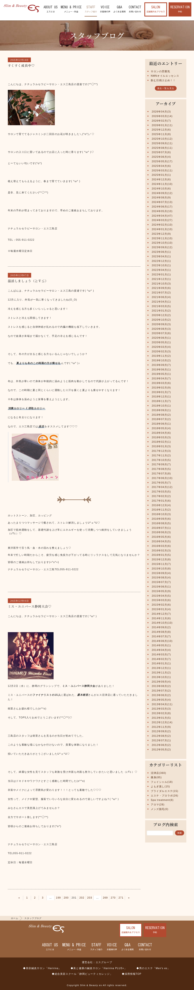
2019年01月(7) (161, 392)
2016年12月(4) (161, 505)
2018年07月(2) (161, 419)
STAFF (91, 9)
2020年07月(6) (161, 333)
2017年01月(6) (161, 500)
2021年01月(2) (161, 310)
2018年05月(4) (161, 428)
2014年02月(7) (161, 659)
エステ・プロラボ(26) (164, 795)
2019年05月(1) (161, 374)
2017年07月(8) (161, 473)
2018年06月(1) (161, 423)
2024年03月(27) (162, 220)
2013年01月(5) (161, 718)
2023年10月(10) (162, 242)
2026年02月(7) (161, 120)
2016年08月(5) (161, 523)
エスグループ (104, 962)
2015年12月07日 (19, 275)
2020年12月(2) (161, 315)
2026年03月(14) (162, 116)
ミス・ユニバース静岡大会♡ (30, 606)
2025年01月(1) (161, 175)
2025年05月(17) (162, 161)
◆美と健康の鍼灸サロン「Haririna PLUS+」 (99, 968)
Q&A (119, 9)
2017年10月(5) (161, 460)
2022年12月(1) (161, 261)
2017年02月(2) (161, 496)
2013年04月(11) (162, 704)
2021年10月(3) (161, 283)
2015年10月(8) (161, 568)
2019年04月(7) (161, 378)
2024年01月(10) (162, 229)
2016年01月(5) (161, 555)
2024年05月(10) (162, 211)
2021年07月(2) (161, 292)
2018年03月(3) (161, 437)
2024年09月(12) (162, 193)
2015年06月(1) (161, 586)
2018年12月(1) (161, 396)
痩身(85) (156, 777)
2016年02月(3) (161, 550)
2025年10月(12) (162, 138)
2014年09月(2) (161, 627)
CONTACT (135, 9)
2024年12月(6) (161, 179)
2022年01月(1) (161, 274)
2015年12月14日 (19, 59)
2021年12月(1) (161, 279)
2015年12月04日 (19, 600)
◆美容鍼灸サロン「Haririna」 (42, 968)
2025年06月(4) (161, 157)
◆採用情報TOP (131, 974)
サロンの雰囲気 (160, 71)
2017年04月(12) (162, 487)
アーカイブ (166, 103)
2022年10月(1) (161, 265)
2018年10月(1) (161, 405)
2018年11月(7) (161, 401)
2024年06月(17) (162, 206)
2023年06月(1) (161, 252)
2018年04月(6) (161, 433)
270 (113, 897)
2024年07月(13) (162, 202)
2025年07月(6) (161, 152)
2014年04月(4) (161, 650)
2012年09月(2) (161, 731)
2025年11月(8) (161, 134)
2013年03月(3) (161, 708)
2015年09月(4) (161, 573)
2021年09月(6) (161, 288)
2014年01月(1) (161, 663)
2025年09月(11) (162, 143)
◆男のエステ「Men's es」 (153, 968)
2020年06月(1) (161, 337)
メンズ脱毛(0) (159, 809)
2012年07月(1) (161, 740)
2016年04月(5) (161, 541)
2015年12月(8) (161, 559)
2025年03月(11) (162, 170)
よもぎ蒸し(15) (160, 786)
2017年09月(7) (161, 464)
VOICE (105, 9)
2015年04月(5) (161, 595)
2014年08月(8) (161, 632)
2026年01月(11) (162, 125)
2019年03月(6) (161, 383)
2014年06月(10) (162, 641)
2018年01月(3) (161, 446)
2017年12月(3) (161, 451)
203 (89, 897)
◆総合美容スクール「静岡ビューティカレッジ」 (82, 974)
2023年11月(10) (162, 238)
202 (81, 897)
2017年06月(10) (162, 478)
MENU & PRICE (71, 9)
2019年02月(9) (161, 387)
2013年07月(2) (161, 690)
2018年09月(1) (161, 410)
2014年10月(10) (162, 622)
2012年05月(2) (161, 749)
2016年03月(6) (161, 546)
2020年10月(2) (161, 319)
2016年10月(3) (161, 514)
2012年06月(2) (161, 745)
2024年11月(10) (162, 184)
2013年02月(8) (161, 713)
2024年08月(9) (161, 197)
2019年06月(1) (161, 369)
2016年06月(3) (161, 532)
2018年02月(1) (161, 441)
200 (66, 897)
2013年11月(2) (161, 672)
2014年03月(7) (161, 654)
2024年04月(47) (162, 215)
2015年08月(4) (161, 577)
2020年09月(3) (161, 324)
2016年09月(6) (161, 518)
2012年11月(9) (161, 727)
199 (58, 897)
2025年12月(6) (161, 129)
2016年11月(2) (161, 509)
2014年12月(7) (161, 614)
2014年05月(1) (161, 645)
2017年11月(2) (161, 455)
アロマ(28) (158, 804)
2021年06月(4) (161, 297)
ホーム (14, 918)
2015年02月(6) (161, 604)
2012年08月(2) (161, 736)
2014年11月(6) (161, 618)
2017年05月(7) (161, 482)
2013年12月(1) (161, 668)
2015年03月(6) (161, 600)
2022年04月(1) (161, 270)
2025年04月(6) (161, 166)
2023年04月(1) (161, 256)
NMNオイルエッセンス (165, 75)
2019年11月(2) (161, 356)
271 (121, 897)
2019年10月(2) (161, 360)
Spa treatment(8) (162, 800)
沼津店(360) (158, 773)
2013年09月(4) (161, 681)
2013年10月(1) (161, 677)
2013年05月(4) (161, 699)
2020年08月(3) (161, 329)
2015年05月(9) (161, 591)
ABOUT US (51, 9)
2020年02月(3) (161, 351)
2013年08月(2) (161, 686)
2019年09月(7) (161, 365)
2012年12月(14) (162, 722)
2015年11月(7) (161, 564)
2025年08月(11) (162, 148)
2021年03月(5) (161, 306)
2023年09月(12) (162, 247)
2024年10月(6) (161, 188)
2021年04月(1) (161, 301)
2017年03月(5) (161, 491)
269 (105, 897)
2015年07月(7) (161, 582)
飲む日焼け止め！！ (163, 80)
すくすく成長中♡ (21, 65)
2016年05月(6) (161, 537)
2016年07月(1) (161, 528)
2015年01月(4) (161, 609)
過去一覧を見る (165, 88)
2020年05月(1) (161, 342)
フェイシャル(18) (162, 782)
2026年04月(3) (161, 111)
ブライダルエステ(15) (164, 791)
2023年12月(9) (161, 233)
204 (97, 897)
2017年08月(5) (161, 469)
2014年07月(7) (161, 636)
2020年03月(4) (161, 347)
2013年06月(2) (161, 695)
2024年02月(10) (162, 224)
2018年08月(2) (161, 414)
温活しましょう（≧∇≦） (28, 281)
